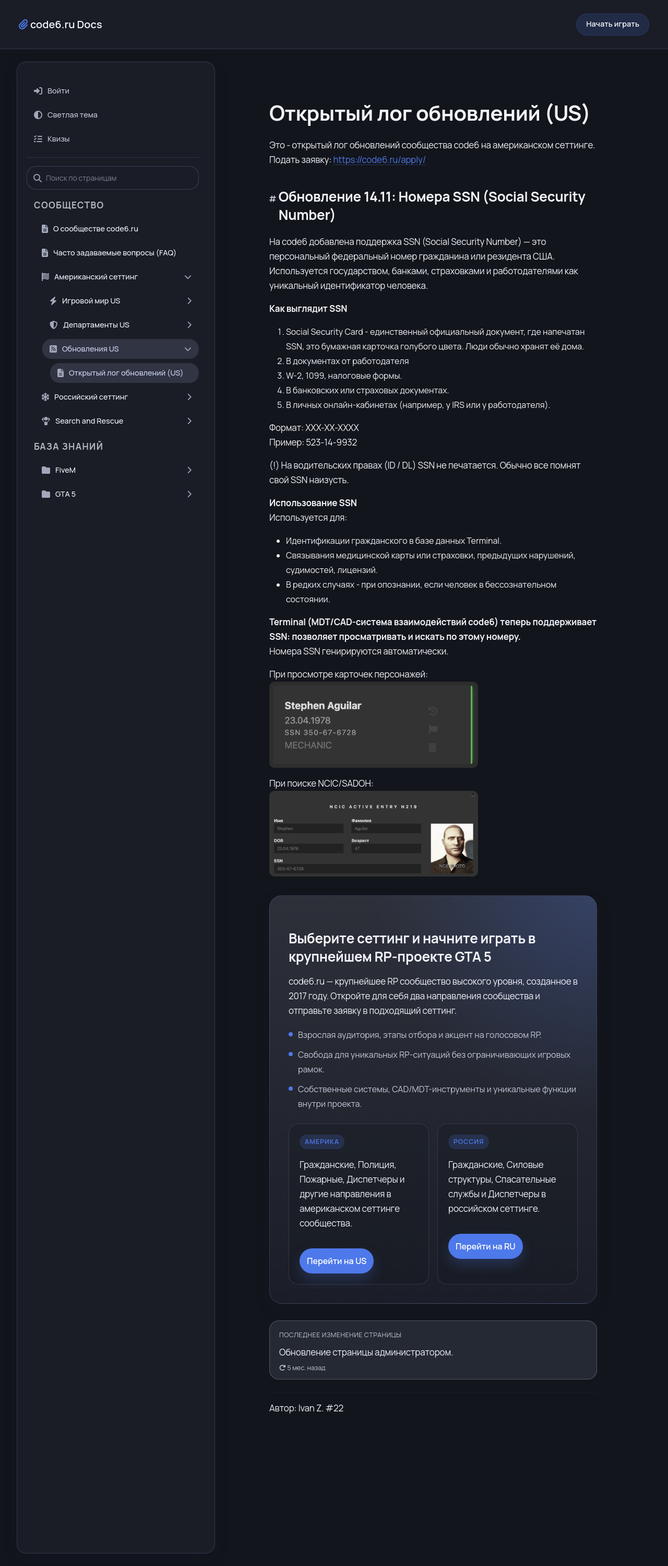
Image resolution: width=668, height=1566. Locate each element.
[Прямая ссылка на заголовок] (274, 181)
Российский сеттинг (117, 381)
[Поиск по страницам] (112, 162)
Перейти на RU (486, 1230)
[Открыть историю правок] (433, 1334)
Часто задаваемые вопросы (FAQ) (109, 237)
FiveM (117, 454)
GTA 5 (117, 478)
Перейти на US (336, 1245)
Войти (51, 75)
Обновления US (121, 333)
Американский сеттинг (117, 261)
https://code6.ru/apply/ (379, 144)
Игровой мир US (121, 285)
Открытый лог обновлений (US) (120, 357)
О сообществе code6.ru (90, 213)
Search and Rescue (117, 405)
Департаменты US (121, 309)
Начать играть (612, 16)
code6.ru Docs (60, 16)
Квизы (52, 123)
